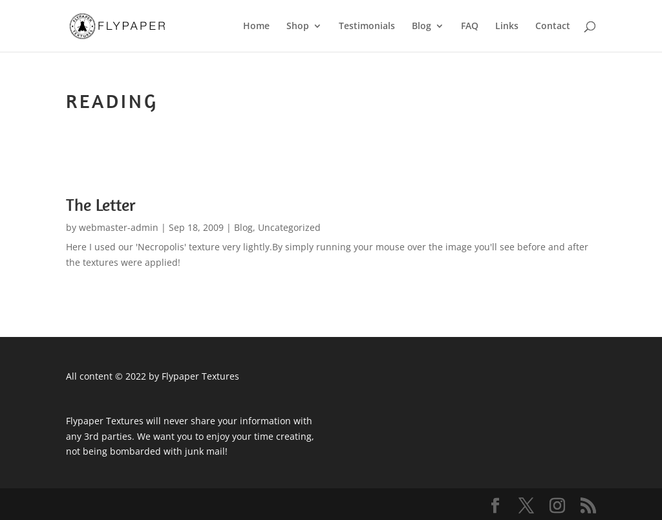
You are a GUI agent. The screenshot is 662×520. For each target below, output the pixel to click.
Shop (297, 26)
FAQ (469, 26)
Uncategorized (289, 227)
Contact (552, 26)
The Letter (101, 204)
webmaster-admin (118, 227)
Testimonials (367, 26)
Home (256, 26)
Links (506, 26)
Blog (421, 26)
